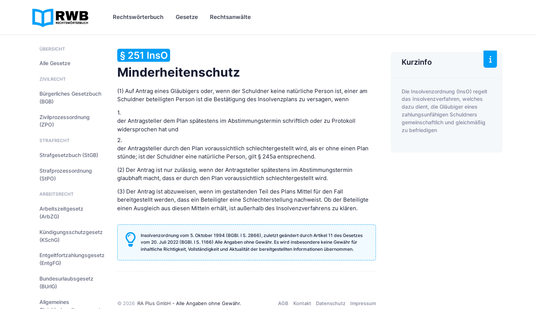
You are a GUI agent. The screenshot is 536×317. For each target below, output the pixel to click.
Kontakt (302, 303)
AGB (283, 303)
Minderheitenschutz (178, 64)
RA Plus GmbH (154, 303)
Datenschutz (330, 303)
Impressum (363, 303)
